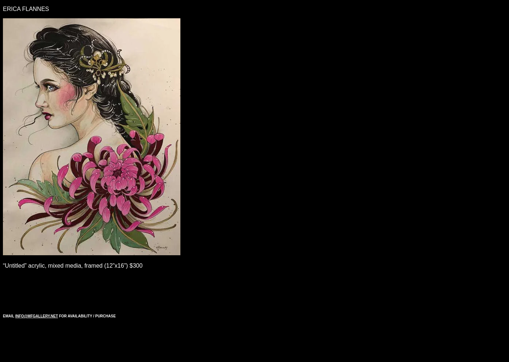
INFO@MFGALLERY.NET (36, 316)
